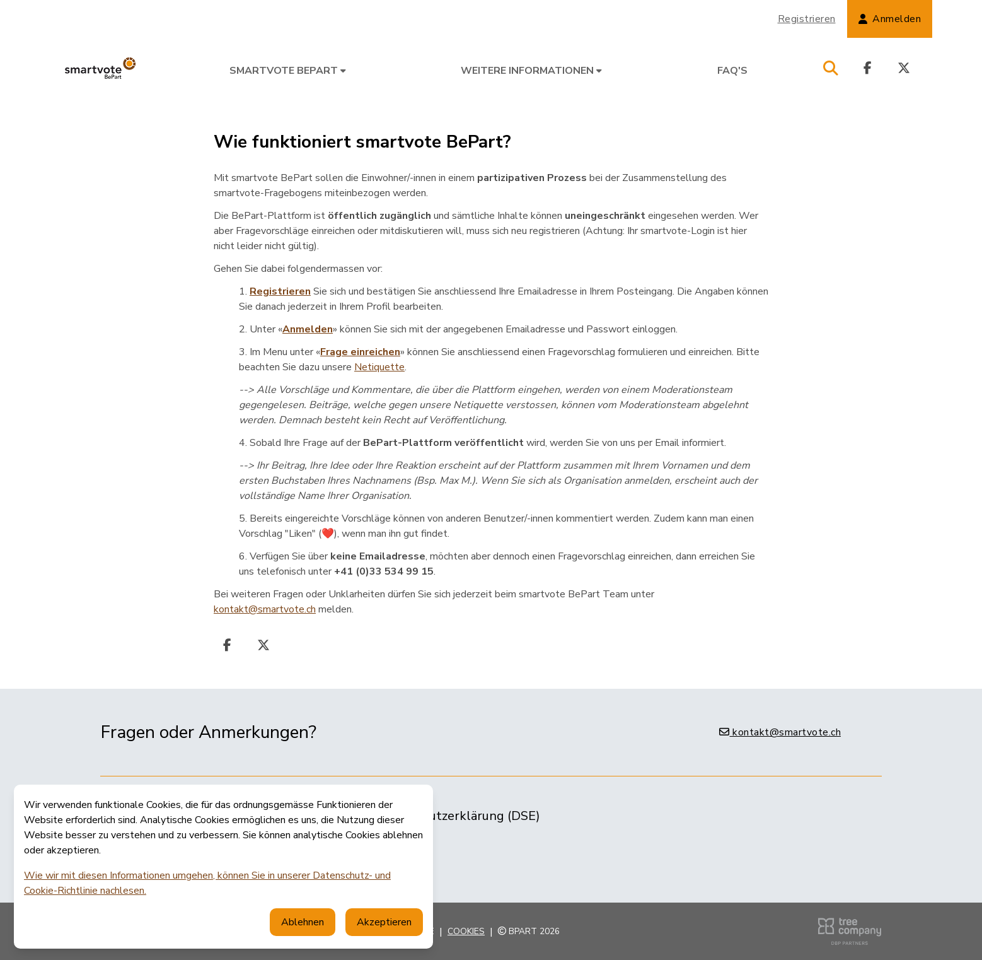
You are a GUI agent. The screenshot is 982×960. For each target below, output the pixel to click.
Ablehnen (302, 922)
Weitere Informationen (531, 71)
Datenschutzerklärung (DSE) (457, 815)
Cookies (466, 931)
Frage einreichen (360, 352)
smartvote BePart (287, 71)
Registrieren (807, 19)
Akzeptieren (384, 922)
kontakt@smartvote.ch (265, 609)
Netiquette (379, 367)
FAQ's (732, 71)
